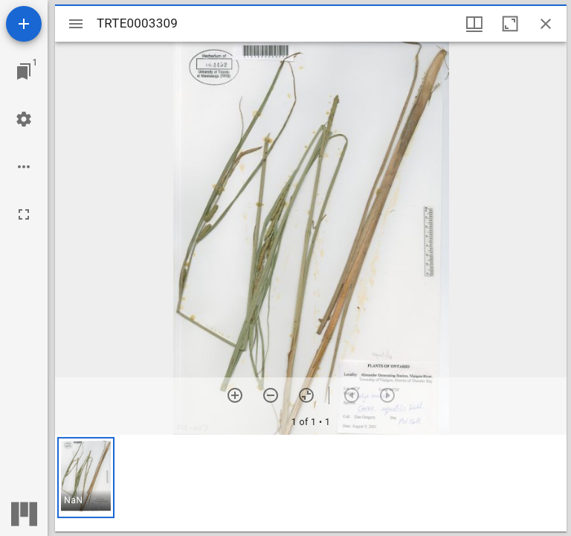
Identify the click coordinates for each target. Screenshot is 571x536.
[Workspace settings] (24, 119)
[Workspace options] (24, 167)
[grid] (311, 483)
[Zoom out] (270, 395)
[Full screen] (24, 214)
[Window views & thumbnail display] (474, 24)
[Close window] (546, 24)
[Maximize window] (510, 24)
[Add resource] (24, 24)
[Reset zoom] (306, 395)
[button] (86, 477)
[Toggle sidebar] (76, 24)
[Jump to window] (24, 71)
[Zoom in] (235, 395)
